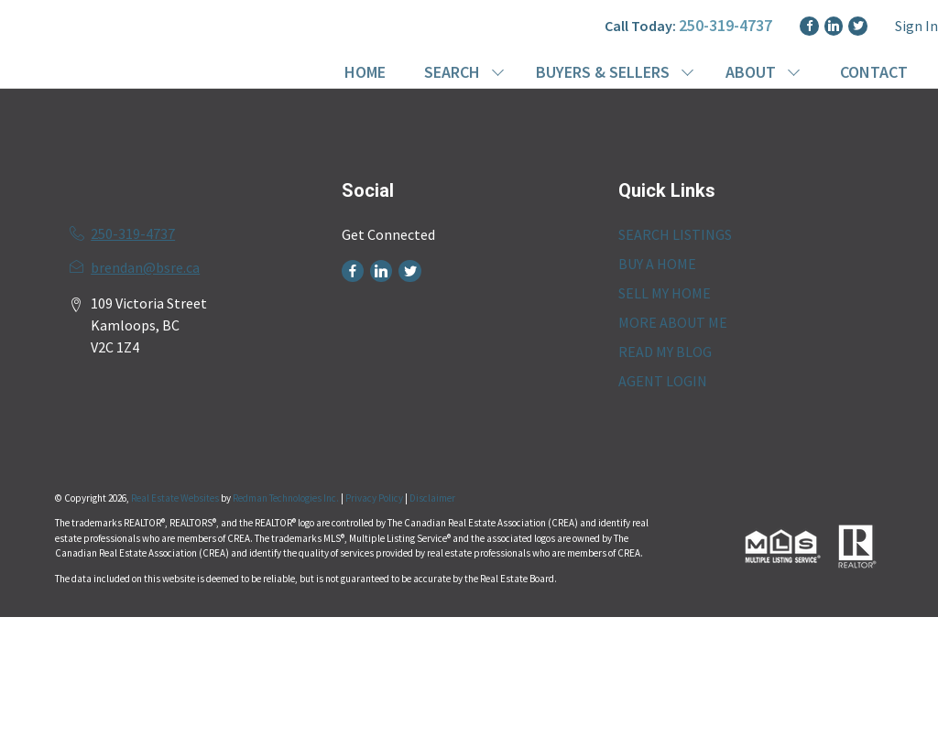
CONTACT (874, 71)
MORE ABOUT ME (672, 322)
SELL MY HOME (664, 293)
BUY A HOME (657, 263)
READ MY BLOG (665, 351)
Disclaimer (432, 498)
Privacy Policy (374, 498)
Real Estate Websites (176, 498)
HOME (365, 71)
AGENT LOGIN (662, 381)
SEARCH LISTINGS (675, 234)
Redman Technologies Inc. (287, 498)
